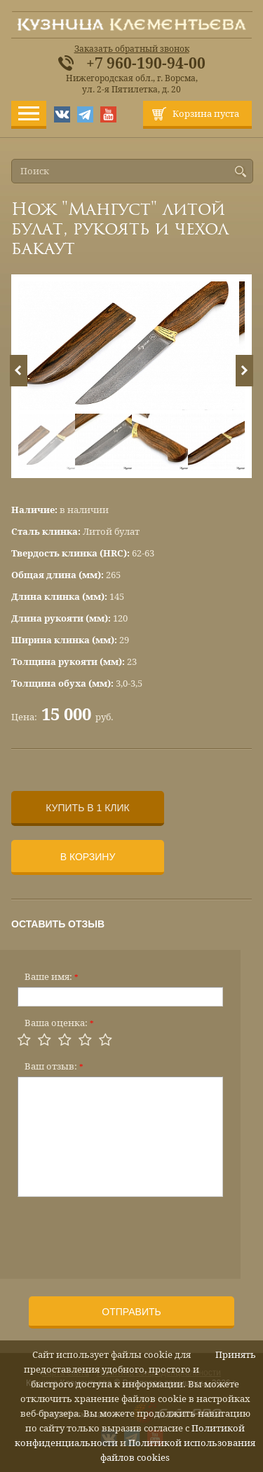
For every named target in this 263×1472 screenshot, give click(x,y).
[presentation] (124, 1233)
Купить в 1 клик (87, 807)
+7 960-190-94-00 (145, 63)
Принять (235, 1355)
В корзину (88, 856)
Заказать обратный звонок (131, 49)
